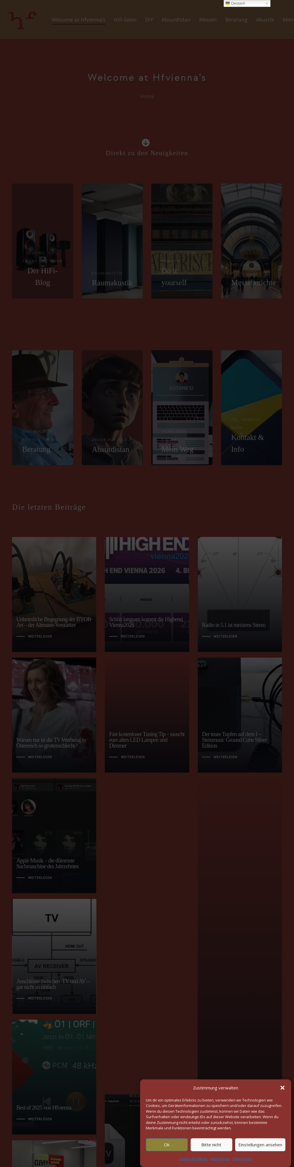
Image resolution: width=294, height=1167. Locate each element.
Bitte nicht (211, 1144)
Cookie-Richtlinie (193, 1158)
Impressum (220, 1158)
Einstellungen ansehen (260, 1144)
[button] (282, 1088)
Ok (166, 1144)
